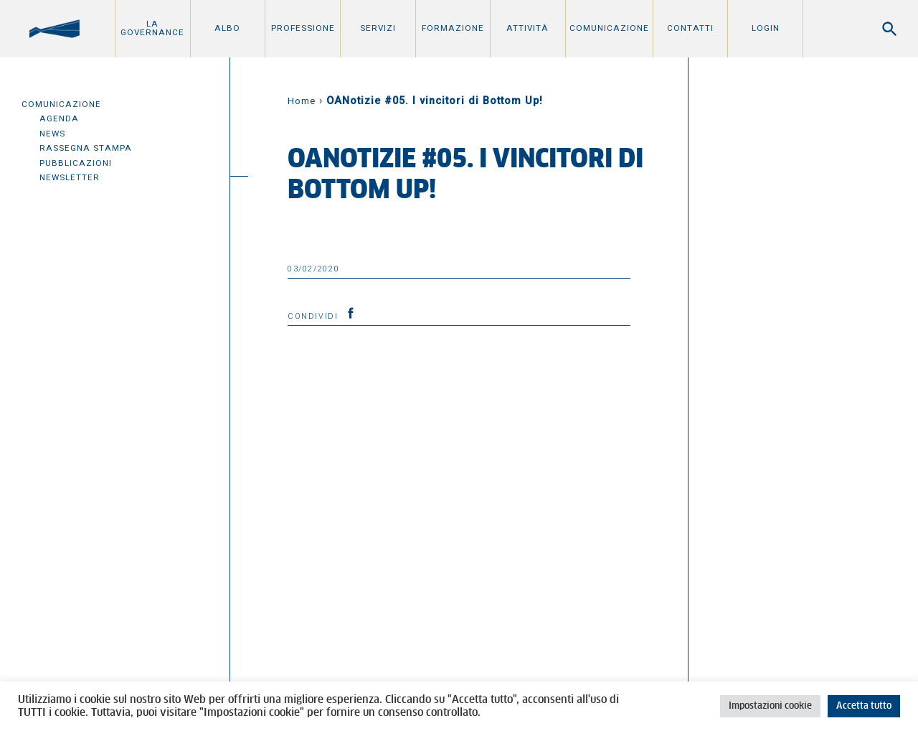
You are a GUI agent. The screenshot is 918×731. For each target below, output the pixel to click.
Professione (303, 28)
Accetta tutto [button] (863, 706)
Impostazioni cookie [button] (770, 706)
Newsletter (69, 177)
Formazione (453, 28)
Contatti (690, 28)
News (52, 134)
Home (302, 101)
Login (766, 28)
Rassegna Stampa (85, 148)
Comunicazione (609, 28)
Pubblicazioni (75, 163)
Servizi (378, 28)
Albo (227, 28)
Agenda (59, 118)
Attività (527, 28)
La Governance (152, 28)
